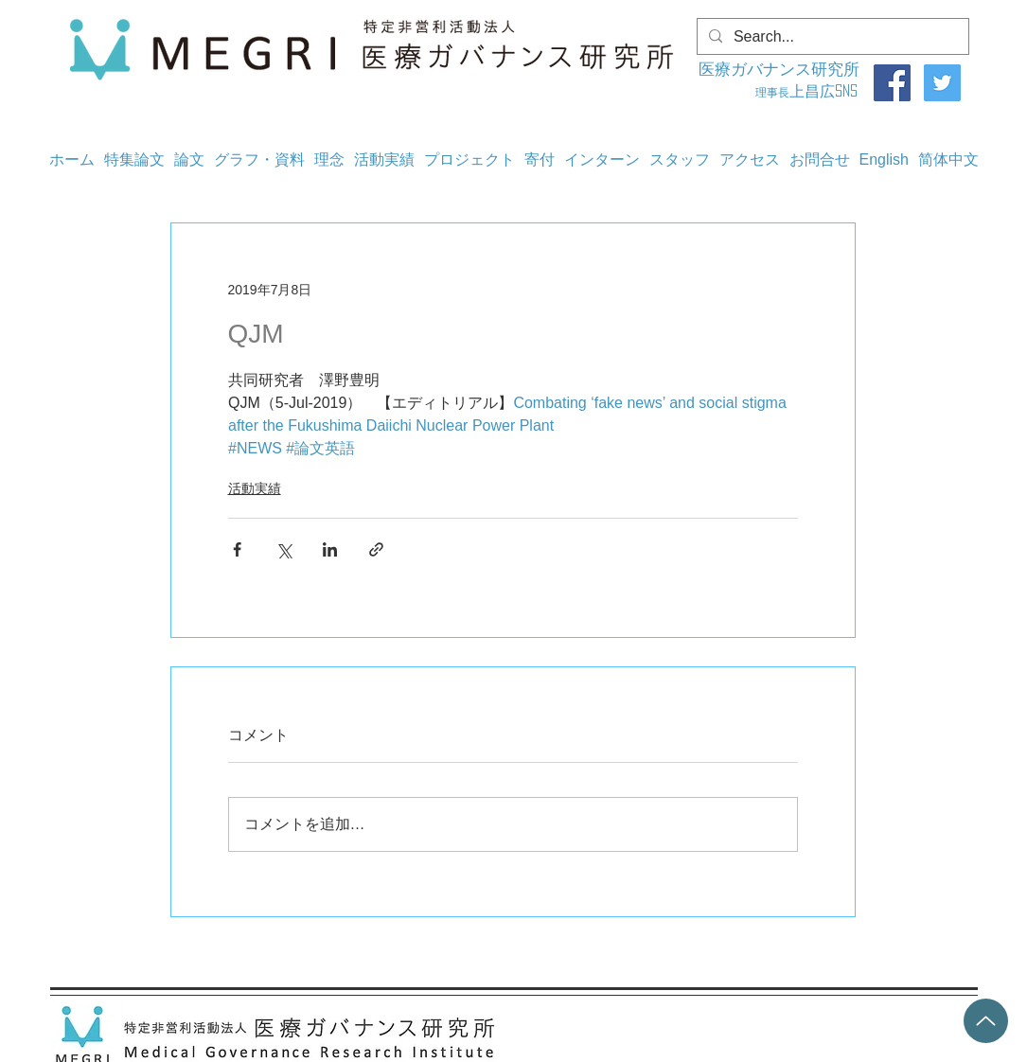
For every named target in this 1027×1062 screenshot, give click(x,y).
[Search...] (831, 37)
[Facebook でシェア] (237, 549)
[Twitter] (942, 82)
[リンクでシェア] (376, 549)
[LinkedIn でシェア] (330, 549)
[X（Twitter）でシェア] (283, 549)
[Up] (986, 1021)
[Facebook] (892, 82)
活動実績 (254, 488)
